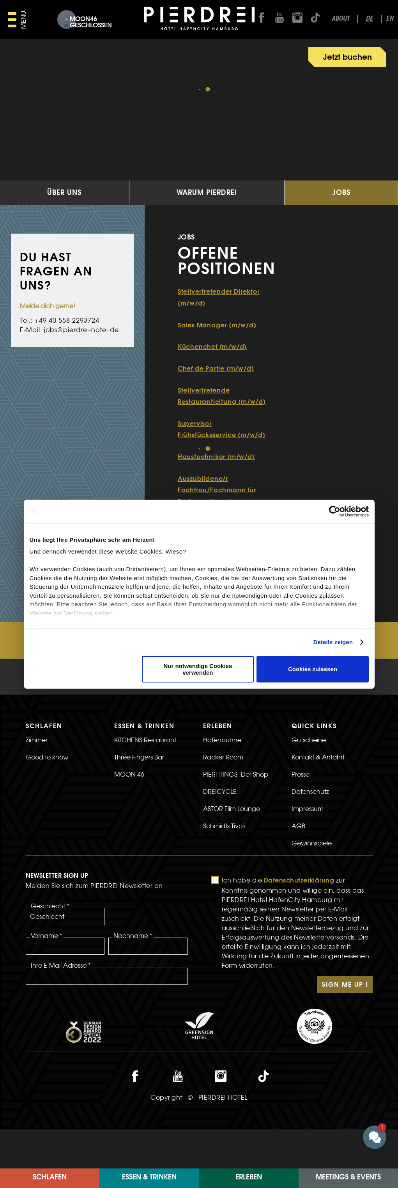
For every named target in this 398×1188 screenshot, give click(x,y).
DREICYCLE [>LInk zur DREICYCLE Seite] (220, 830)
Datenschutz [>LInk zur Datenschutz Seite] (310, 830)
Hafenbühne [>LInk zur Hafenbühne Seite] (222, 779)
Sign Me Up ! (345, 1024)
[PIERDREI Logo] (199, 19)
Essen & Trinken (149, 1177)
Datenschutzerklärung (299, 920)
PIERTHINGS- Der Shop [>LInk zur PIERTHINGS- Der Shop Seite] (235, 813)
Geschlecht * (50, 945)
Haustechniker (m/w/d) (216, 496)
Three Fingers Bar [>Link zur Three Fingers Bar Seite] (139, 796)
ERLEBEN (248, 1177)
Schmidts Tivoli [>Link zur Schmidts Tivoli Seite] (224, 865)
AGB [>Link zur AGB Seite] (298, 865)
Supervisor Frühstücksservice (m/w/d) (221, 469)
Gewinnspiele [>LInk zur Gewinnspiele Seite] (312, 882)
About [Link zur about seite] (341, 19)
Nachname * (132, 975)
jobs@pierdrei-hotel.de (81, 369)
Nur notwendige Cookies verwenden (197, 669)
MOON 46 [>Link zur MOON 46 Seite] (129, 813)
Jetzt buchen (347, 58)
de (369, 19)
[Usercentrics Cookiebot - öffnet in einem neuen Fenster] (335, 511)
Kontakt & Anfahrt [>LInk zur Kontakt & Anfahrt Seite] (318, 796)
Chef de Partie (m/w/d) (216, 408)
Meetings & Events (348, 1177)
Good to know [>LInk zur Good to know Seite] (47, 796)
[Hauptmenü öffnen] (18, 19)
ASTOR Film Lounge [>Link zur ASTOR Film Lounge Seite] (231, 848)
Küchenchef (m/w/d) (212, 386)
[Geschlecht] (65, 955)
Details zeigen (333, 642)
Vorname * (46, 975)
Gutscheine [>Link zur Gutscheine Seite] (309, 779)
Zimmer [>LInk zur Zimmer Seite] (37, 779)
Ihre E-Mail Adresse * (61, 1004)
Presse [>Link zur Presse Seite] (301, 813)
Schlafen (50, 1177)
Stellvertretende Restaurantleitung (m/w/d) (222, 436)
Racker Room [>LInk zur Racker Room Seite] (223, 796)
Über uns (64, 232)
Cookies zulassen (312, 669)
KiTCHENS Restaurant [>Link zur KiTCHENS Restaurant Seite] (145, 779)
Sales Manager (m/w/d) (217, 365)
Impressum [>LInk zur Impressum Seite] (308, 848)
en (389, 19)
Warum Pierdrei (207, 232)
